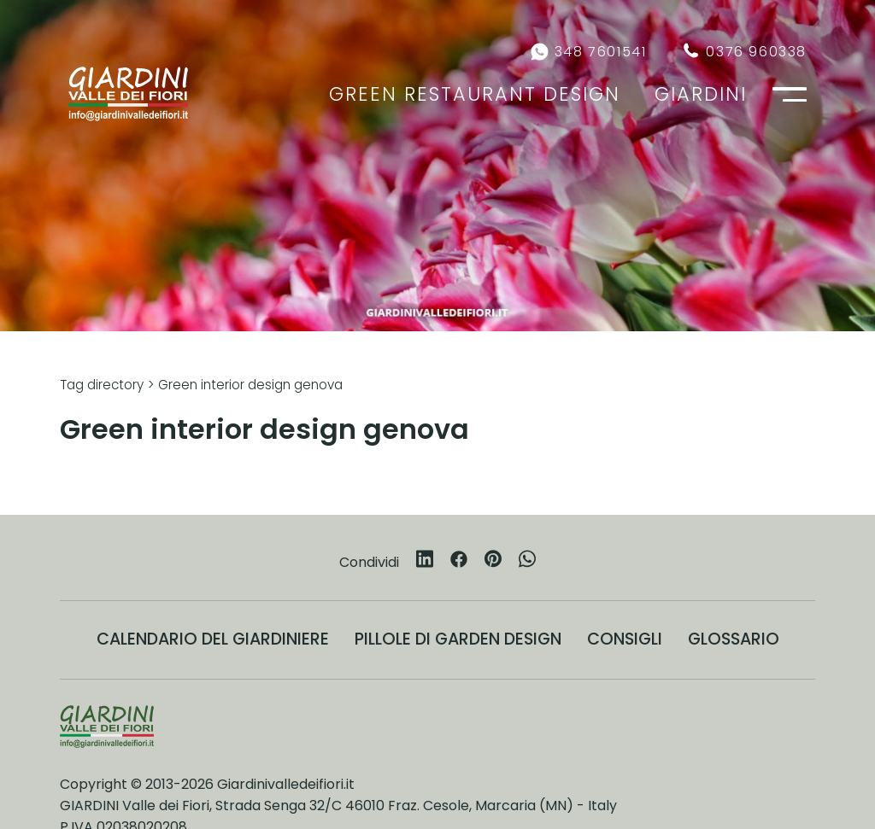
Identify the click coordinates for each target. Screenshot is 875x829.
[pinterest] (493, 562)
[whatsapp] (527, 562)
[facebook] (458, 562)
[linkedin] (424, 562)
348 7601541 (601, 51)
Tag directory (102, 385)
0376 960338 (756, 51)
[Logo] (128, 94)
